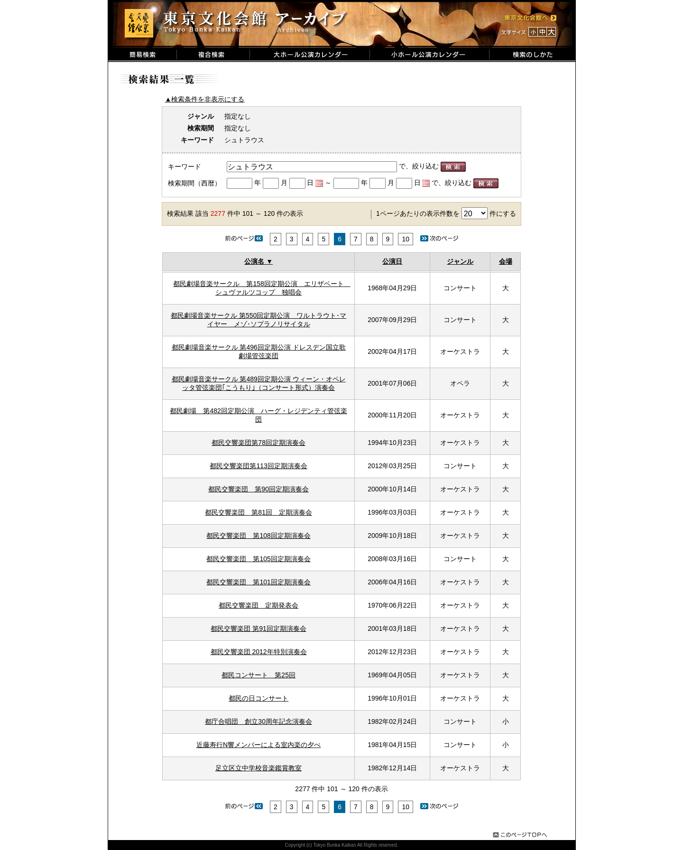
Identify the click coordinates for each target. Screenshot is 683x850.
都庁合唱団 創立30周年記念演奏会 (258, 721)
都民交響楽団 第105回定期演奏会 (258, 559)
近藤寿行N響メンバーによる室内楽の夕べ (258, 744)
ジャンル (460, 261)
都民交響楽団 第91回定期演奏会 (258, 628)
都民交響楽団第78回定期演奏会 (258, 442)
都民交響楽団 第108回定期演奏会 (258, 535)
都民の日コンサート (258, 698)
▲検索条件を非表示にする (205, 99)
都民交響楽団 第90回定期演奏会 (258, 489)
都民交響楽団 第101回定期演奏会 (258, 582)
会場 (505, 261)
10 (405, 239)
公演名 (254, 261)
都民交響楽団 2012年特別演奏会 (259, 652)
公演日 (392, 261)
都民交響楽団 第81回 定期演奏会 (258, 512)
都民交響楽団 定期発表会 (258, 605)
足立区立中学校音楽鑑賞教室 (258, 768)
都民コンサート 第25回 (258, 675)
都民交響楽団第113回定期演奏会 (258, 466)
